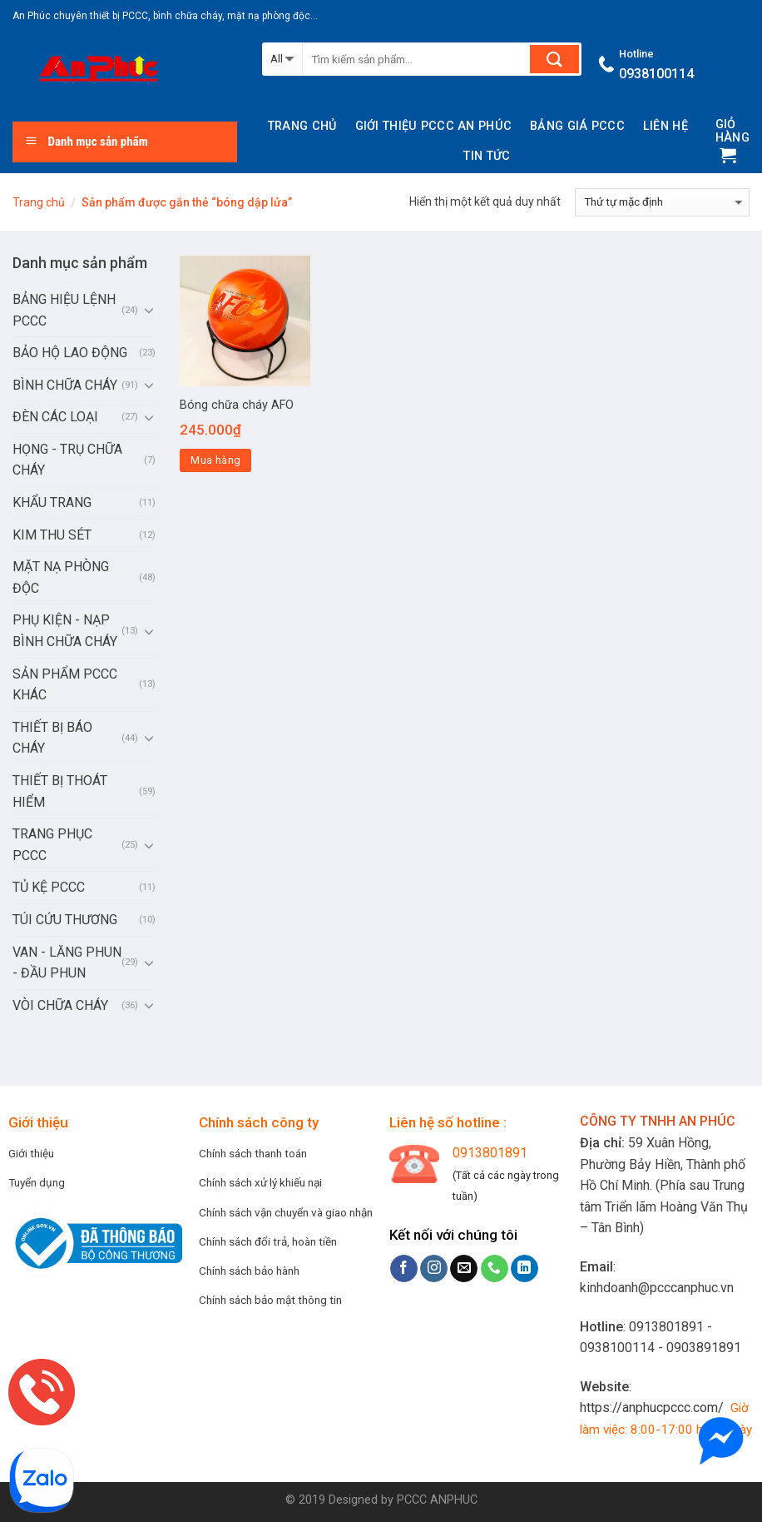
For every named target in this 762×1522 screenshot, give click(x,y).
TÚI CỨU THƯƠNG (64, 920)
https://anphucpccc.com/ (652, 1407)
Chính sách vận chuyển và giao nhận (286, 1212)
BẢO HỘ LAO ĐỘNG (69, 353)
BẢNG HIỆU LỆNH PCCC (64, 310)
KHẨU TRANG (52, 502)
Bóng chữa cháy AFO (237, 405)
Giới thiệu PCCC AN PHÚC (433, 126)
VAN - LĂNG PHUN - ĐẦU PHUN (66, 963)
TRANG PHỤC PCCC (52, 844)
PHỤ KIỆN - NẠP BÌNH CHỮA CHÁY (64, 630)
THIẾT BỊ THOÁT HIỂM (59, 791)
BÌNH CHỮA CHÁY (64, 385)
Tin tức (486, 156)
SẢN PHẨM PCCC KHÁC (64, 685)
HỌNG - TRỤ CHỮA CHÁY (67, 460)
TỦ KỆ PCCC (48, 887)
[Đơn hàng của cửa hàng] (662, 202)
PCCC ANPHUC (437, 1500)
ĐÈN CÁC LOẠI (55, 417)
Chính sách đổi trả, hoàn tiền (268, 1241)
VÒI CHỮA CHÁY (60, 1005)
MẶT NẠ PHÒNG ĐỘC (60, 577)
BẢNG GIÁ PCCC (577, 126)
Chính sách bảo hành (249, 1270)
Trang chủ (302, 126)
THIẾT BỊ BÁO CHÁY (52, 738)
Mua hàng (215, 460)
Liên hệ (665, 126)
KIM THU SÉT (52, 535)
